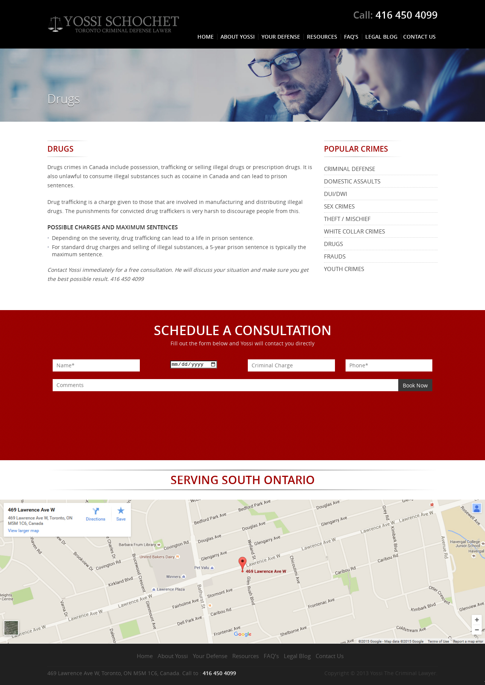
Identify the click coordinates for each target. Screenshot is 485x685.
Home (205, 36)
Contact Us (419, 36)
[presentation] (110, 406)
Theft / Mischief (347, 219)
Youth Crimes (344, 269)
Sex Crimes (339, 206)
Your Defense (280, 36)
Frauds (335, 256)
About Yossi (238, 36)
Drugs (333, 244)
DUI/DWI (335, 194)
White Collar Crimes (354, 231)
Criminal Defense (349, 168)
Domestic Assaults (352, 181)
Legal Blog (381, 36)
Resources (322, 36)
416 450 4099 (406, 15)
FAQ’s (351, 36)
